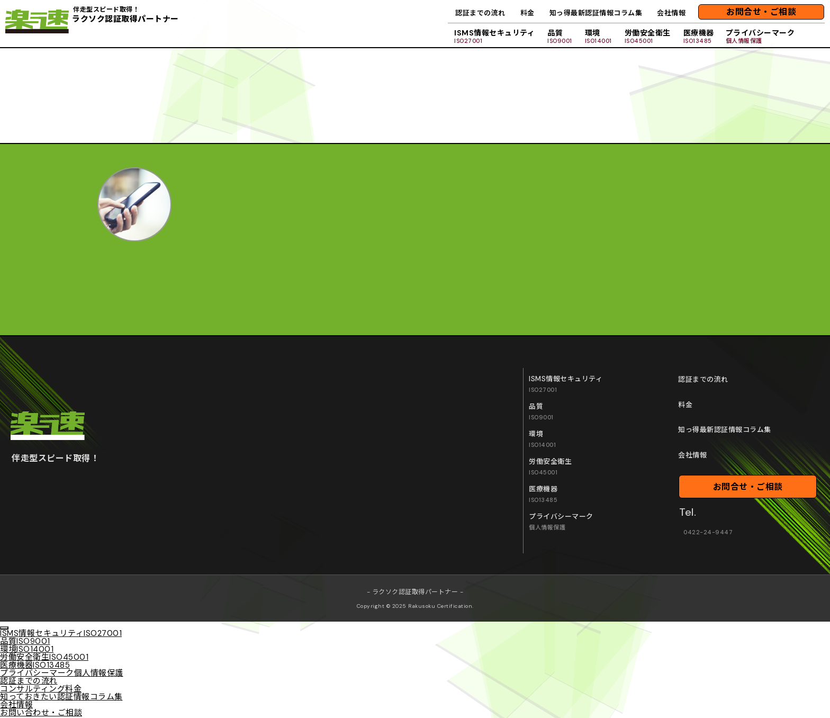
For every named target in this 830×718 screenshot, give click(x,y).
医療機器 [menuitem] (35, 665)
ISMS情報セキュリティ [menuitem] (61, 633)
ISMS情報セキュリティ (494, 36)
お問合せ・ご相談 (761, 11)
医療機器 (698, 36)
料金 (527, 12)
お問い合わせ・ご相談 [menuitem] (41, 712)
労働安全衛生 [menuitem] (44, 657)
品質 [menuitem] (25, 641)
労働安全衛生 (648, 36)
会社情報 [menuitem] (16, 704)
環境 (598, 36)
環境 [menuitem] (26, 649)
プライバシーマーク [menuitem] (61, 673)
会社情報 (671, 12)
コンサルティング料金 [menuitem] (41, 689)
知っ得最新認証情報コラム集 (596, 12)
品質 (559, 36)
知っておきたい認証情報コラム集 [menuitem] (61, 697)
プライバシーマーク (760, 36)
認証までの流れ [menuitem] (29, 681)
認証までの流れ (480, 12)
